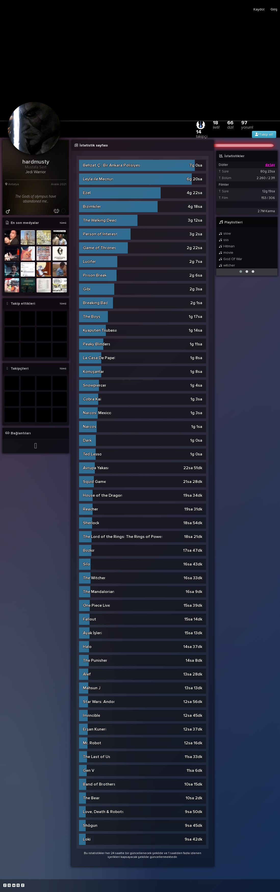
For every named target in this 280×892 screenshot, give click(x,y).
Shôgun (90, 825)
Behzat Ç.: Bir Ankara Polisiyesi (112, 165)
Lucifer (89, 261)
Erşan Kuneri (94, 729)
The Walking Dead (100, 220)
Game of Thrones (99, 247)
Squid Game (94, 481)
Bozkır (89, 550)
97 (247, 125)
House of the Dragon (103, 495)
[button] (241, 271)
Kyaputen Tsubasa (100, 330)
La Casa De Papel (99, 357)
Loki (87, 839)
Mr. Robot (92, 743)
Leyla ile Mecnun (98, 179)
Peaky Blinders (96, 344)
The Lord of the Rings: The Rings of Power (123, 536)
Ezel (87, 192)
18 (216, 125)
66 (230, 125)
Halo (87, 646)
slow (225, 233)
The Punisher (95, 660)
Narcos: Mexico (97, 412)
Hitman (227, 246)
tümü (63, 222)
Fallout (89, 619)
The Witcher (94, 577)
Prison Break (95, 275)
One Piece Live (96, 605)
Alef (87, 674)
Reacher (90, 509)
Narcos (89, 426)
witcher (227, 265)
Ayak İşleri (92, 633)
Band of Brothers (99, 784)
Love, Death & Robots (103, 811)
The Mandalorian (98, 591)
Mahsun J (91, 688)
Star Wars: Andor (99, 701)
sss (224, 240)
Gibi (86, 289)
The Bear (91, 798)
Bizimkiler (92, 206)
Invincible (91, 715)
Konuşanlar (93, 371)
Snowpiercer (94, 385)
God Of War (230, 259)
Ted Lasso (92, 454)
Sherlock (91, 522)
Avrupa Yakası (96, 467)
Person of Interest (100, 234)
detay (270, 165)
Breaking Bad (95, 302)
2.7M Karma (266, 211)
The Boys (91, 316)
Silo (86, 564)
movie (226, 252)
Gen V (88, 770)
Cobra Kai (92, 399)
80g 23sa (267, 171)
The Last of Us (96, 756)
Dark (87, 440)
